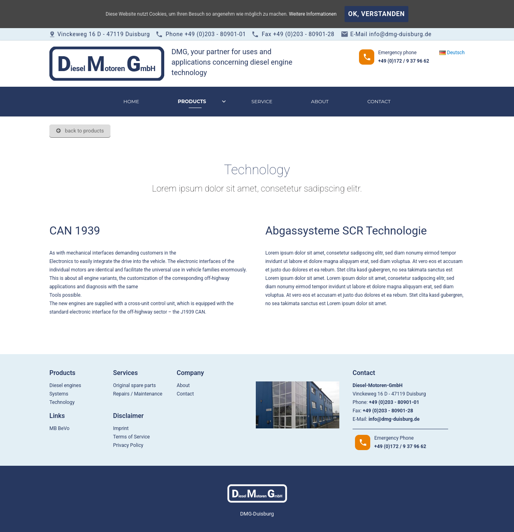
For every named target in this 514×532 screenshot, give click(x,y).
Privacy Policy (128, 445)
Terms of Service (131, 437)
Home (131, 101)
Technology (62, 402)
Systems (58, 394)
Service (261, 101)
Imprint (120, 428)
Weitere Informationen (313, 14)
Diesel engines (65, 385)
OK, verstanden (376, 14)
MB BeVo (59, 428)
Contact (379, 101)
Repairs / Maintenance (137, 394)
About (320, 101)
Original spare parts (134, 385)
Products (192, 101)
